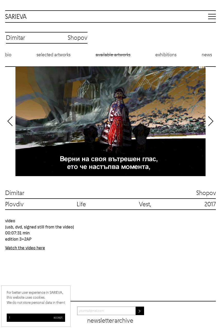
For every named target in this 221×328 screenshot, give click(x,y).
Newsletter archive (110, 321)
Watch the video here (25, 247)
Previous (10, 121)
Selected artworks (53, 55)
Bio (8, 55)
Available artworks (113, 55)
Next (211, 121)
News (207, 55)
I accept (36, 317)
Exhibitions (165, 55)
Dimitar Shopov (110, 193)
